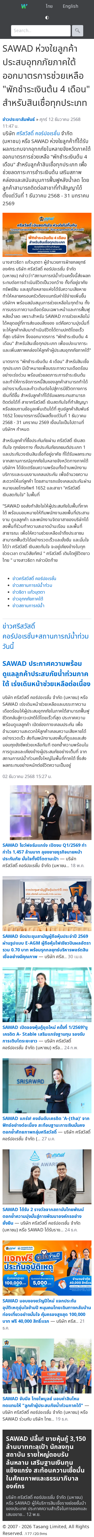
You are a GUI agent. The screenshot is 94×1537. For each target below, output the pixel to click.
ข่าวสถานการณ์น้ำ (28, 605)
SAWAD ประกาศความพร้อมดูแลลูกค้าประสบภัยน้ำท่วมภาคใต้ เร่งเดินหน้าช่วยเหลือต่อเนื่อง (46, 674)
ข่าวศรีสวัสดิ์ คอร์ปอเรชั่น (34, 578)
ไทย (49, 6)
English (70, 6)
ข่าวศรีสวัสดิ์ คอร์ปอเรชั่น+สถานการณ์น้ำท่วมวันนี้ (46, 636)
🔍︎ (77, 30)
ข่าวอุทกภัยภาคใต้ (28, 599)
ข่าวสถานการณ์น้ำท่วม (32, 585)
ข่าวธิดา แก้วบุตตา (29, 592)
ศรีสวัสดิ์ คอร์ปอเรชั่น (38, 133)
